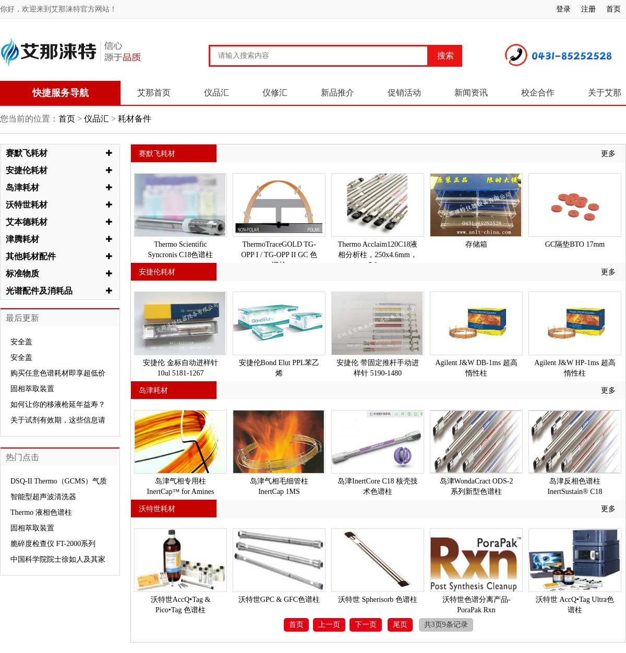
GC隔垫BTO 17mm (575, 244)
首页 (613, 9)
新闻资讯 (471, 92)
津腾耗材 (22, 239)
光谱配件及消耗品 (39, 291)
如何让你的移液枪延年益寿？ (57, 404)
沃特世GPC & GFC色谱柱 (279, 599)
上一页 (329, 624)
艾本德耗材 (26, 222)
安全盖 (21, 342)
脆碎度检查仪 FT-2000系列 (52, 544)
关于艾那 (604, 92)
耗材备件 (133, 118)
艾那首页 (154, 92)
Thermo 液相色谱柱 (41, 512)
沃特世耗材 (26, 205)
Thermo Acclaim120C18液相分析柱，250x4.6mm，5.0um (378, 254)
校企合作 (538, 92)
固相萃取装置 (32, 389)
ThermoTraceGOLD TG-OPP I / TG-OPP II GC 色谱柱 (279, 254)
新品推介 (337, 92)
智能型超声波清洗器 (43, 497)
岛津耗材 (22, 187)
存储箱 (476, 244)
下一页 (366, 624)
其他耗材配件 (31, 256)
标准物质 (22, 274)
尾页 (400, 624)
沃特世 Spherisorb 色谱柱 (377, 599)
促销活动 (404, 92)
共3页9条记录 (446, 624)
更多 (608, 154)
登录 (563, 9)
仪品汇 (216, 92)
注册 (588, 9)
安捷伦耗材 (26, 170)
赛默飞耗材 (26, 153)
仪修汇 (274, 92)
